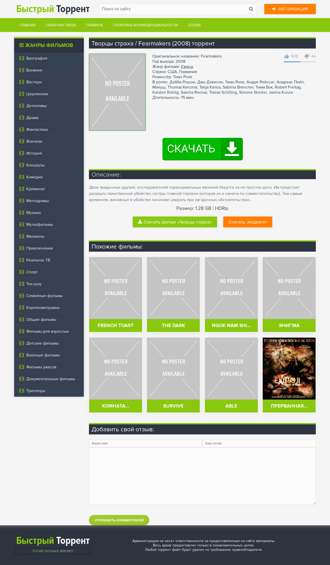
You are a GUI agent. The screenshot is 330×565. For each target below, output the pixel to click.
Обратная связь (61, 25)
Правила (94, 25)
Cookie (194, 25)
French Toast (116, 326)
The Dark (173, 326)
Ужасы (187, 66)
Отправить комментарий (119, 520)
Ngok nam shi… (231, 326)
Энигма (289, 326)
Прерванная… (289, 406)
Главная (27, 25)
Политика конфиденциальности (145, 25)
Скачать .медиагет (247, 222)
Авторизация (290, 9)
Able (231, 406)
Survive (173, 406)
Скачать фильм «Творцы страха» (175, 222)
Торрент (53, 9)
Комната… (115, 406)
